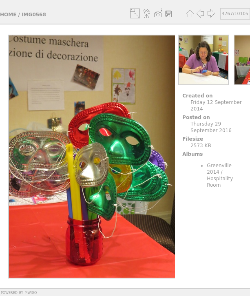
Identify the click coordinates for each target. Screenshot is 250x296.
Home (8, 15)
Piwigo (30, 292)
